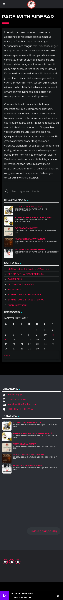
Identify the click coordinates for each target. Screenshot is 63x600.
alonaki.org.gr (15, 394)
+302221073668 (17, 399)
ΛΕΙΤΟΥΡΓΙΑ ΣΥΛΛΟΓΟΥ (21, 284)
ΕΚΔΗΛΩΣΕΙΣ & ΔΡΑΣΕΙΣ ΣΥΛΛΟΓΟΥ (28, 268)
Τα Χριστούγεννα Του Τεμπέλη (30, 239)
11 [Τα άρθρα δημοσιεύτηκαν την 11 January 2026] (53, 334)
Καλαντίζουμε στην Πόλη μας (30, 250)
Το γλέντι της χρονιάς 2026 (29, 207)
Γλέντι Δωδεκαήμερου (26, 228)
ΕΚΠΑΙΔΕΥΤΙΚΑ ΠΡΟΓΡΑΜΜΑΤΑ (26, 273)
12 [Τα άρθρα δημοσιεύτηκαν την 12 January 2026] (6, 339)
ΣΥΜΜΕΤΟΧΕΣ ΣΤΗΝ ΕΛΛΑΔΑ (24, 294)
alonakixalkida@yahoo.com (22, 404)
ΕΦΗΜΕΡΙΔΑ (15, 279)
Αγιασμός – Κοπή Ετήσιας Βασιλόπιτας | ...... (36, 217)
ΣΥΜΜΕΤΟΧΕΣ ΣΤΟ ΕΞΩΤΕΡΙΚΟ (26, 299)
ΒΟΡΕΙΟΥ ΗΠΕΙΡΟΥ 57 (20, 408)
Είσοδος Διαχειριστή (44, 531)
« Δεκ (7, 355)
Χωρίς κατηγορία (17, 304)
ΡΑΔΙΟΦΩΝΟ (15, 289)
